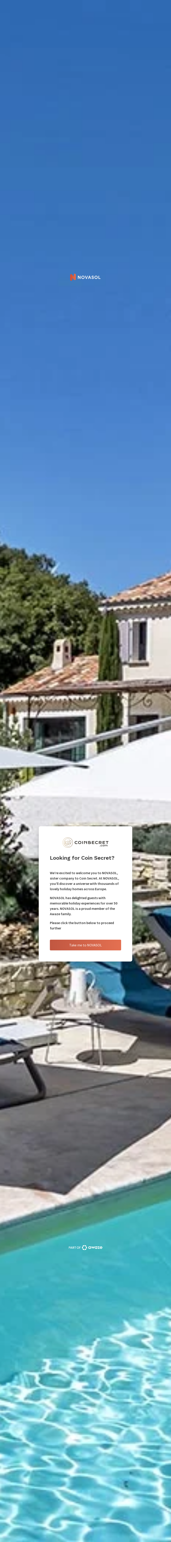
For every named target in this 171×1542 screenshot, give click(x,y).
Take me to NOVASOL (85, 945)
